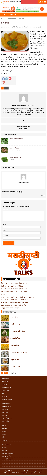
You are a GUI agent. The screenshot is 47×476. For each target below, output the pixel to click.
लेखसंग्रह (4, 425)
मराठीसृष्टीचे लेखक (6, 403)
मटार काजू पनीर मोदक (17, 331)
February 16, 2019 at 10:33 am (23, 186)
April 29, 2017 (6, 27)
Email (5, 230)
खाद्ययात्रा (4, 434)
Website (5, 236)
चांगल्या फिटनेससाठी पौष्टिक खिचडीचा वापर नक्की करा (18, 297)
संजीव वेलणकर (17, 27)
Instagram (4, 450)
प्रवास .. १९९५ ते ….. (6, 409)
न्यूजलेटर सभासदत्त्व (6, 387)
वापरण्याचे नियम (5, 390)
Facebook (4, 447)
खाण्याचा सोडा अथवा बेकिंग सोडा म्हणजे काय (15, 300)
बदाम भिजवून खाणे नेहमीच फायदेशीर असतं (14, 302)
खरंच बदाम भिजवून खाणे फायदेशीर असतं (14, 291)
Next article (23, 129)
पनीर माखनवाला (15, 367)
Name (5, 224)
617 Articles (31, 106)
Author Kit (4, 384)
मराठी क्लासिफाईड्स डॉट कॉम (8, 453)
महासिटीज (4, 431)
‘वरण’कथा (4, 294)
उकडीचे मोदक (15, 324)
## (6, 88)
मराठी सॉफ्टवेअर (5, 421)
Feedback (4, 396)
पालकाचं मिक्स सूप (15, 148)
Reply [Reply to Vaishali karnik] (43, 196)
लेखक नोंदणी (5, 381)
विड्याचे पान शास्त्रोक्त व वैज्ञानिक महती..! (14, 283)
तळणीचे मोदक (15, 338)
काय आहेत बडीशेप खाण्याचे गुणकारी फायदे (14, 289)
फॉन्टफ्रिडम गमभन (6, 465)
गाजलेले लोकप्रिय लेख (6, 418)
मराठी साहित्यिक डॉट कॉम (7, 459)
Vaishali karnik (23, 183)
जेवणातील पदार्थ (28, 27)
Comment (6, 210)
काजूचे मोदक (14, 345)
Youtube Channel (6, 444)
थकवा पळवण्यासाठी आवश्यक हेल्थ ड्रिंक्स (14, 305)
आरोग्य (3, 437)
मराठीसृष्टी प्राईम (5, 462)
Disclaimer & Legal (7, 399)
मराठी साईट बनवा (5, 412)
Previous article (23, 127)
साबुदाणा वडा (14, 359)
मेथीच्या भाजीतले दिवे (15, 157)
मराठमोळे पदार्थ (37, 27)
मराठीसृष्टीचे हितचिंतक (6, 406)
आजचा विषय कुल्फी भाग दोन (10, 308)
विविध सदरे (4, 415)
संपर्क (3, 393)
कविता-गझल (5, 440)
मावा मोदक (14, 317)
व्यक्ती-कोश (4, 428)
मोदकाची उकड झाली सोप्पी (19, 352)
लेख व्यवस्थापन (5, 378)
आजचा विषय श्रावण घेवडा (16, 139)
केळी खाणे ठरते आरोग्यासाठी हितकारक (13, 286)
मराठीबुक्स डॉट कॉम (6, 456)
